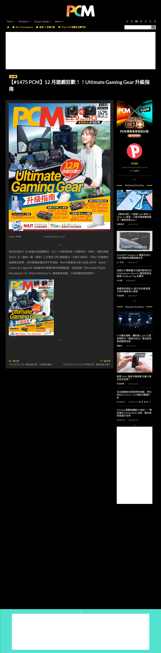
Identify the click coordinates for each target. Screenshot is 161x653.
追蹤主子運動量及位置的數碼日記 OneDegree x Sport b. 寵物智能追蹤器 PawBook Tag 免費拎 (135, 273)
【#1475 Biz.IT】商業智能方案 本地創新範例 (30, 364)
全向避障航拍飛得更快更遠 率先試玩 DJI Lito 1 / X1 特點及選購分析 (134, 394)
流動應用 (120, 224)
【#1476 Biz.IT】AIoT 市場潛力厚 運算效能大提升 (86, 364)
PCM (18, 236)
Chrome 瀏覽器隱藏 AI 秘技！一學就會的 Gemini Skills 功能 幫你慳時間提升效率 (134, 413)
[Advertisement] (80, 50)
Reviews (121, 402)
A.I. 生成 (120, 262)
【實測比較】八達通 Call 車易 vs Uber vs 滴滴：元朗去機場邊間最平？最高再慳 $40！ (134, 217)
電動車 (119, 346)
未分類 (13, 76)
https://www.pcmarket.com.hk (134, 167)
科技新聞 (120, 296)
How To (121, 420)
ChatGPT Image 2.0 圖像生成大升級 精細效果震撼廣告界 (134, 256)
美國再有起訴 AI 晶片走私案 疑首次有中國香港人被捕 (133, 290)
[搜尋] (153, 27)
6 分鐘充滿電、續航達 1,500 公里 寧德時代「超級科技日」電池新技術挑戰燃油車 (135, 338)
